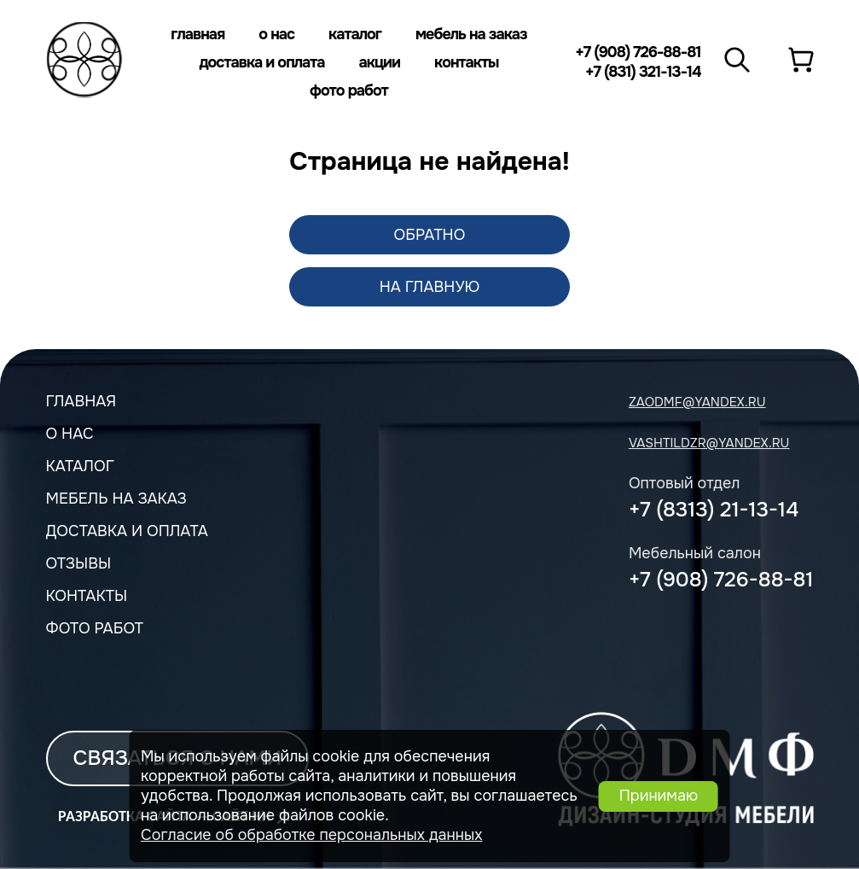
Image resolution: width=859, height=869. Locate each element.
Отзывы (79, 563)
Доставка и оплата (261, 62)
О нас (276, 34)
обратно (430, 234)
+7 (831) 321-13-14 (643, 71)
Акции (380, 62)
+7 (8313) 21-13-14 (713, 509)
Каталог (354, 34)
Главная (197, 34)
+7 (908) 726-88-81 (637, 52)
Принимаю (658, 795)
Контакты (466, 62)
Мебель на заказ (471, 34)
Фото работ (349, 90)
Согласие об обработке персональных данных (312, 834)
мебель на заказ (116, 498)
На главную (430, 286)
